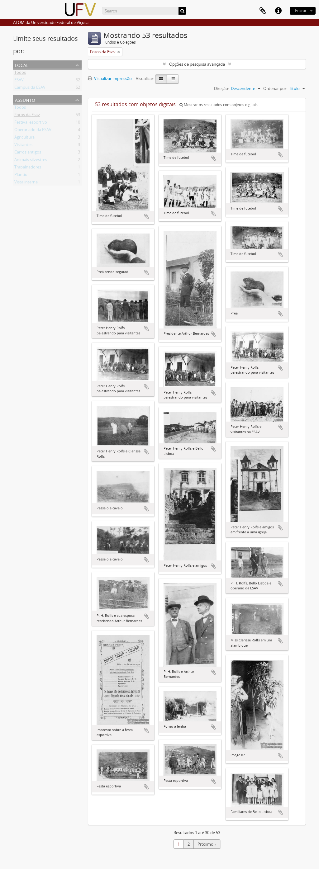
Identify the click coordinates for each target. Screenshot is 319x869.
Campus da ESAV (29, 88)
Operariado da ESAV (32, 131)
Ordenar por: (275, 88)
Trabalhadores (27, 168)
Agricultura (24, 138)
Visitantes (23, 146)
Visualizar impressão (110, 78)
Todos (20, 73)
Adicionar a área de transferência (146, 216)
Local (21, 64)
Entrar (301, 10)
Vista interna (26, 183)
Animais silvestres (30, 160)
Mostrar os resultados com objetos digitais (218, 104)
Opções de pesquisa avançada (197, 64)
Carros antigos (27, 153)
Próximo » (207, 844)
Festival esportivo (30, 123)
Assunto (25, 99)
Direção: (221, 88)
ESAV (19, 81)
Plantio (20, 175)
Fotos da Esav (27, 116)
